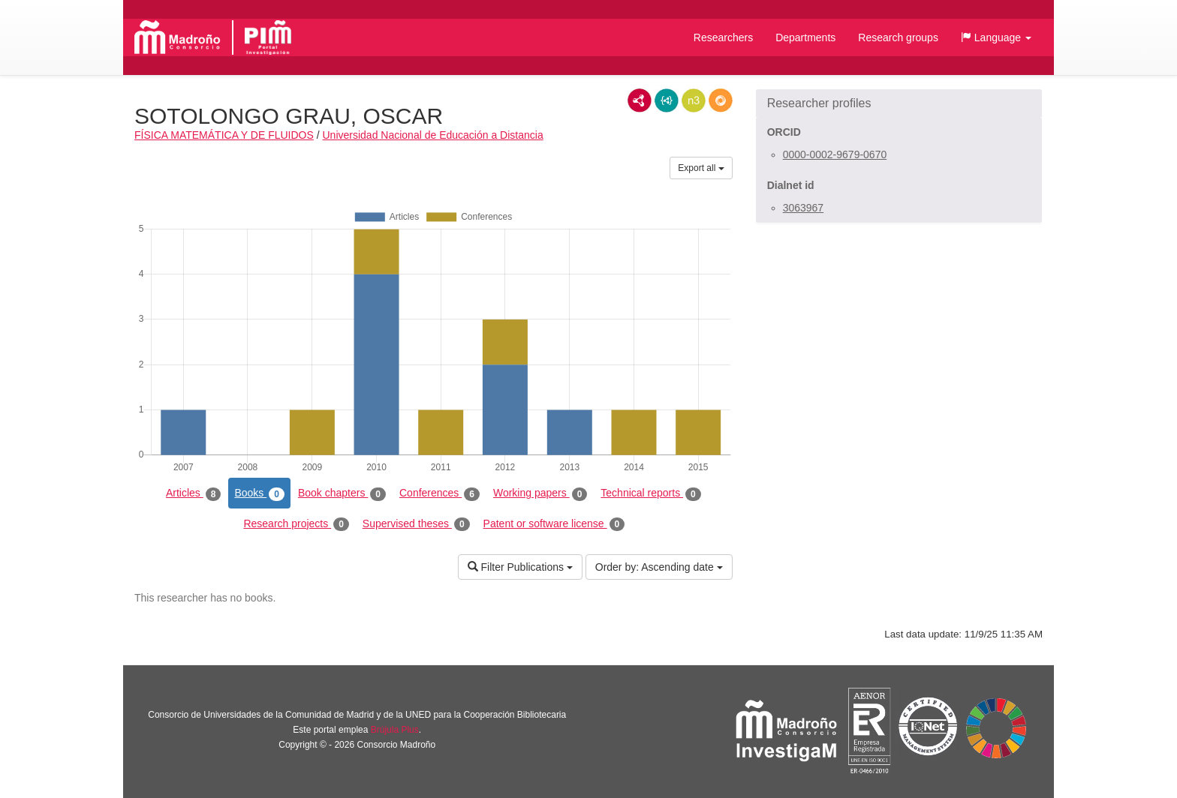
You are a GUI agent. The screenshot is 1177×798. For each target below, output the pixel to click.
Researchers (723, 38)
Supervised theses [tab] (416, 524)
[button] (996, 37)
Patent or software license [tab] (554, 524)
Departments (805, 38)
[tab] (899, 103)
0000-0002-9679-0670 (835, 154)
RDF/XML (640, 100)
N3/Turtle (694, 100)
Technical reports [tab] (650, 493)
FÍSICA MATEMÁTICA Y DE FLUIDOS (224, 135)
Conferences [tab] (439, 493)
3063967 (803, 208)
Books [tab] (259, 493)
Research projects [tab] (295, 524)
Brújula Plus (395, 729)
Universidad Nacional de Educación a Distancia (433, 135)
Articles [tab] (193, 493)
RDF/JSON (721, 100)
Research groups (898, 38)
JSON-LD (667, 100)
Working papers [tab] (540, 493)
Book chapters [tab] (342, 493)
